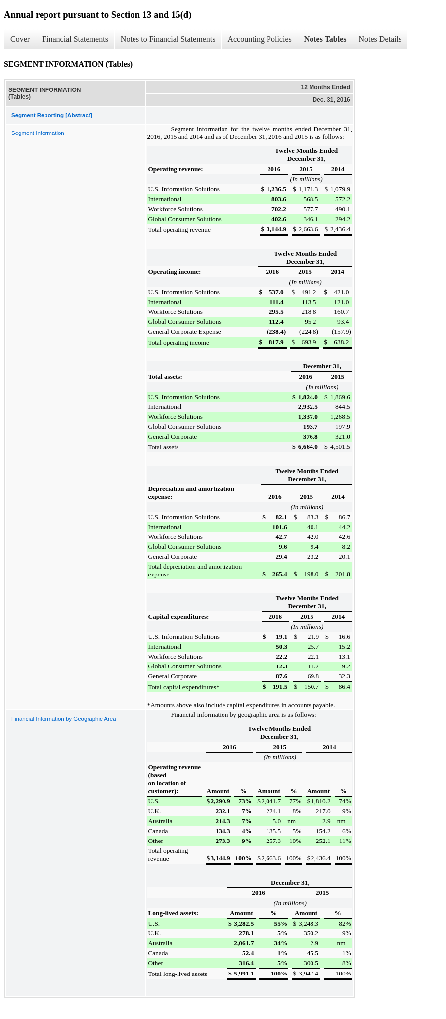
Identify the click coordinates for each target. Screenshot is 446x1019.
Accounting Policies (259, 39)
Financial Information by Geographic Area (63, 719)
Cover (20, 39)
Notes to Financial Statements (168, 39)
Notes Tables (325, 39)
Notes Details (380, 39)
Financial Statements (75, 39)
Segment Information (37, 133)
